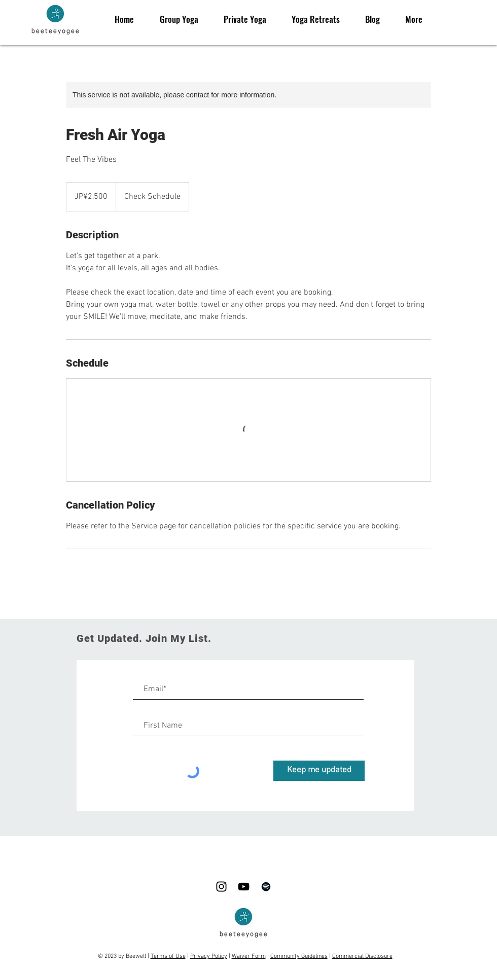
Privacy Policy (208, 956)
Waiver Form (249, 956)
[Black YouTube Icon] (244, 886)
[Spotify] (266, 886)
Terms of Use (168, 956)
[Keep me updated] (319, 771)
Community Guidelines (299, 956)
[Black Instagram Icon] (221, 886)
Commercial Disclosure (362, 956)
